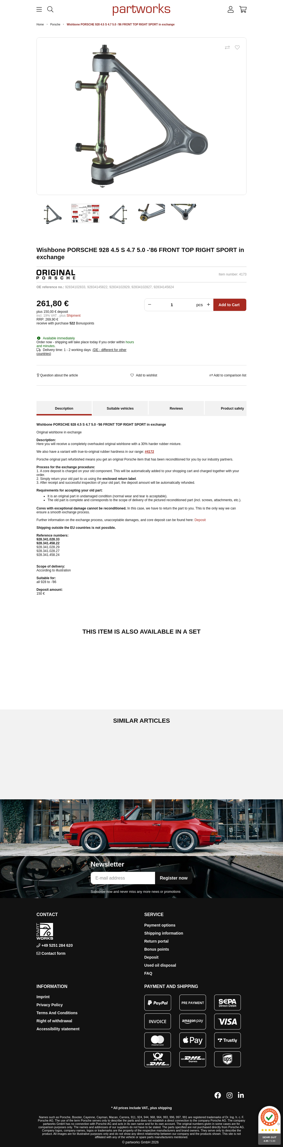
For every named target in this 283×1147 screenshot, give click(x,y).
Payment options (159, 925)
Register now (173, 878)
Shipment (74, 316)
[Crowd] (173, 305)
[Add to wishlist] (237, 48)
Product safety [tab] (232, 408)
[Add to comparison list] (227, 48)
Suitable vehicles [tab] (120, 408)
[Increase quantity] (209, 305)
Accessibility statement (58, 1029)
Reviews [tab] (176, 408)
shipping (165, 1108)
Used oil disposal (160, 965)
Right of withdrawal (54, 1021)
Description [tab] (64, 408)
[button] (231, 10)
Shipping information (163, 933)
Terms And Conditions (57, 1013)
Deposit (200, 520)
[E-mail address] (123, 878)
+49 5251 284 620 (56, 945)
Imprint (42, 997)
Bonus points (156, 949)
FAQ (148, 973)
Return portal (156, 941)
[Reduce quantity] (149, 305)
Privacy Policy (49, 1005)
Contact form (53, 953)
